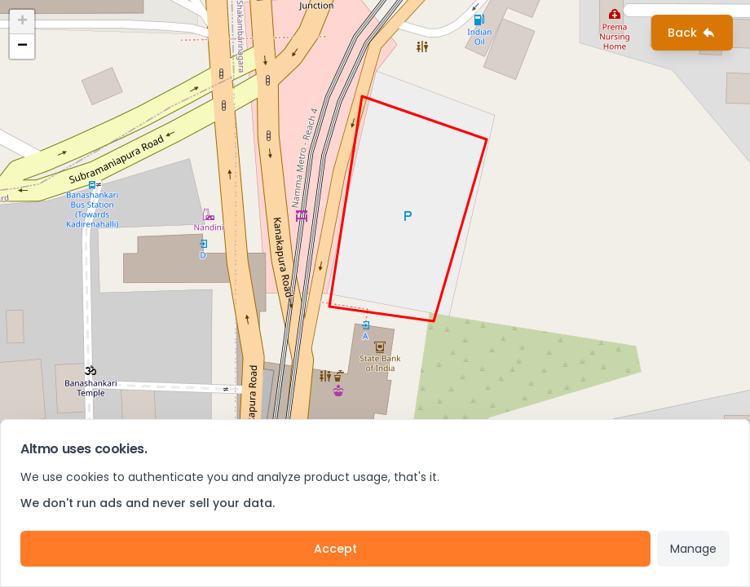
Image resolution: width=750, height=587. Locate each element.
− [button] (22, 46)
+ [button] (22, 22)
